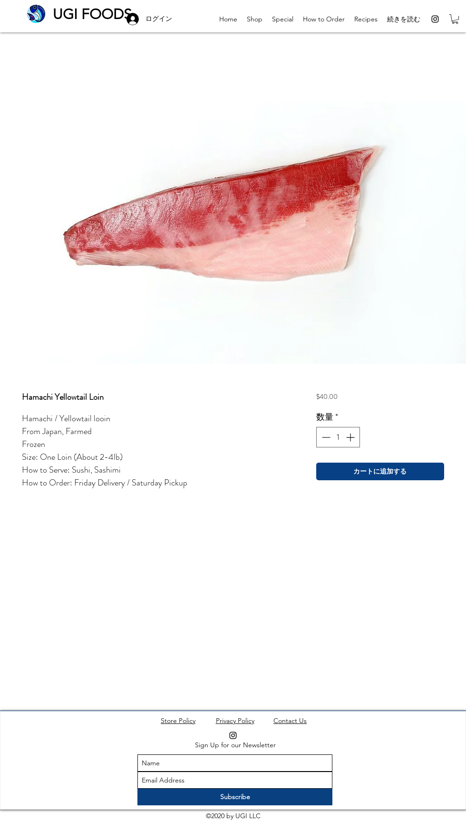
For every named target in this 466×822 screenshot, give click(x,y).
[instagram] (435, 19)
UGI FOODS (92, 14)
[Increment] (351, 437)
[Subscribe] (234, 797)
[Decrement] (325, 437)
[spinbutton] (338, 437)
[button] (455, 19)
